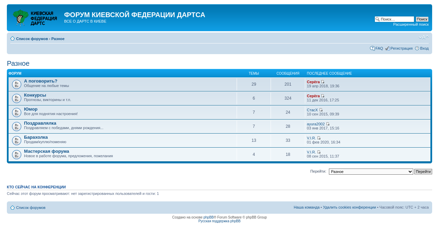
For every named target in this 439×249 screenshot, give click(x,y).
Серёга (313, 82)
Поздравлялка (40, 123)
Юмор (30, 109)
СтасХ (312, 110)
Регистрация (402, 48)
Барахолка (36, 137)
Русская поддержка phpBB (219, 221)
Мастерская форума (46, 151)
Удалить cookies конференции (349, 207)
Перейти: (318, 171)
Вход (424, 48)
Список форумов (32, 39)
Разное (57, 39)
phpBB (208, 217)
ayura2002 (316, 124)
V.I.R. (311, 138)
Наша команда (306, 207)
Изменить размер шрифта (424, 37)
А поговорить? (40, 81)
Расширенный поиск (411, 24)
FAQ (379, 48)
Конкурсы (35, 95)
